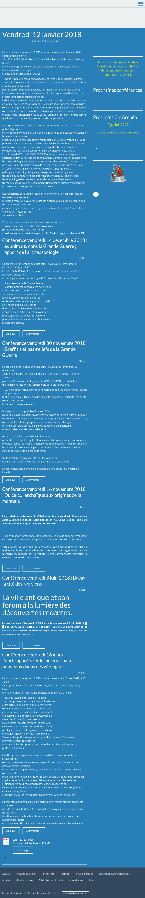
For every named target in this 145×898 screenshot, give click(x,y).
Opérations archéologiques (114, 873)
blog (91, 880)
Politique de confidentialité (14, 893)
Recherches (48, 873)
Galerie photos (24, 880)
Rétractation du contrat (75, 893)
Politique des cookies (37, 893)
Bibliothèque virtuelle (51, 880)
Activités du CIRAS (26, 873)
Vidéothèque (76, 880)
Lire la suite (11, 333)
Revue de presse (84, 873)
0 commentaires (34, 333)
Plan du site (54, 893)
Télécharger (23, 850)
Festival (64, 873)
